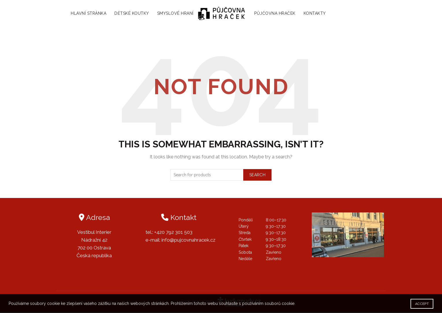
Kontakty (318, 14)
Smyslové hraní (172, 14)
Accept (422, 304)
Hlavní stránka (85, 14)
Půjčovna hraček (278, 14)
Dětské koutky (129, 14)
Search (257, 175)
